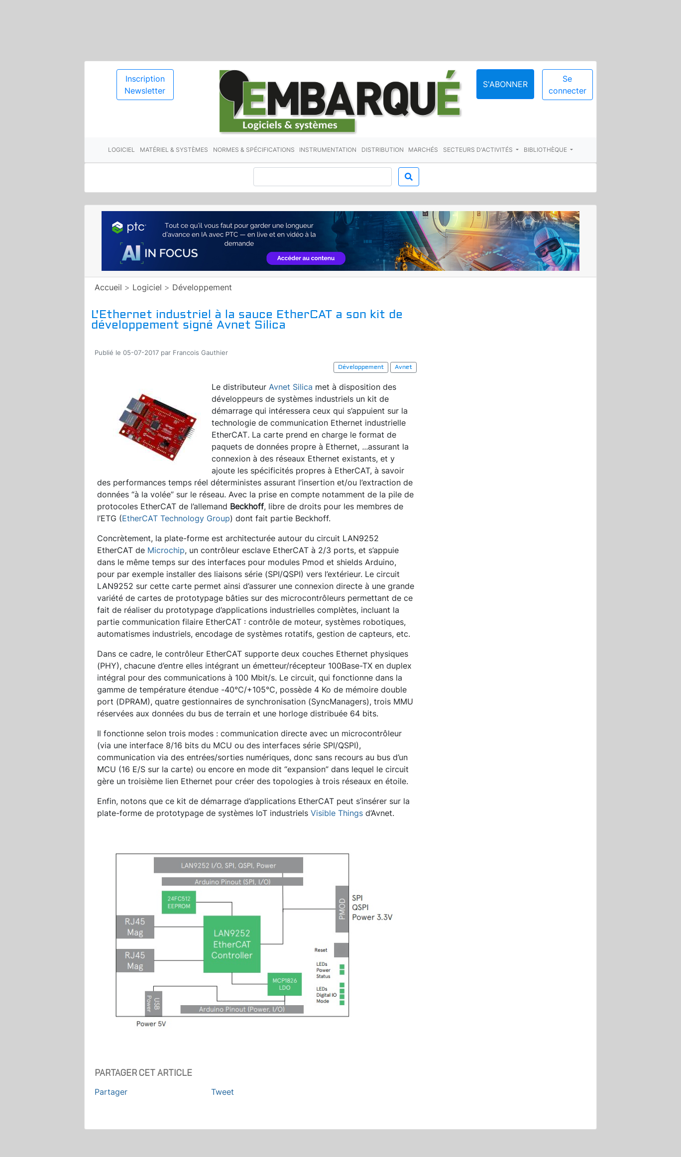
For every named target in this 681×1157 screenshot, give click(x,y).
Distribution (382, 149)
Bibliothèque (546, 149)
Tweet (222, 1092)
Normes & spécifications (254, 149)
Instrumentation (327, 149)
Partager (111, 1092)
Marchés (423, 149)
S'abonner (505, 84)
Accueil (108, 287)
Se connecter (567, 85)
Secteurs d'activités (478, 149)
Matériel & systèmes (174, 149)
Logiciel (121, 149)
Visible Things (337, 813)
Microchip (166, 550)
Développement (202, 287)
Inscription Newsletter (144, 85)
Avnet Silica (291, 387)
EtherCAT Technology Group (176, 518)
